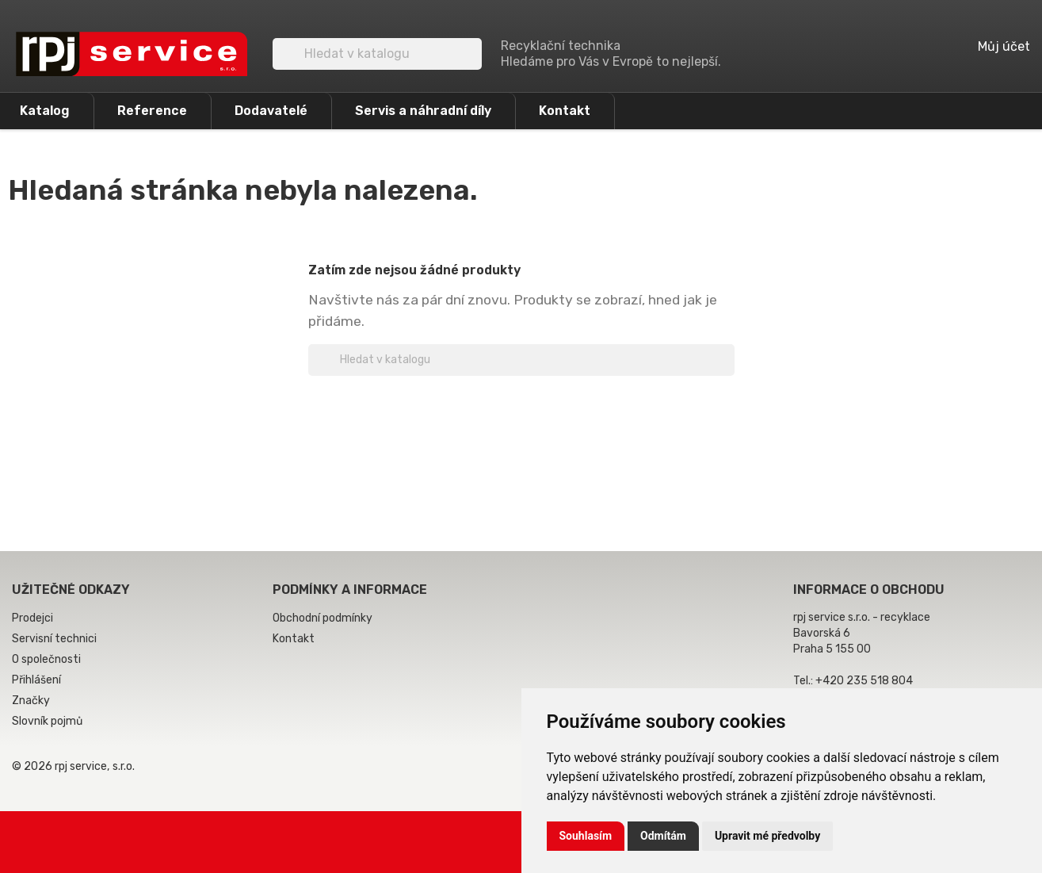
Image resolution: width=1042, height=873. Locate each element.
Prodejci (32, 618)
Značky (31, 700)
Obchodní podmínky (322, 618)
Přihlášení (36, 680)
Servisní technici (54, 638)
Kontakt (564, 110)
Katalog (45, 110)
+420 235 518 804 (864, 680)
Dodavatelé (271, 110)
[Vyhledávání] (377, 54)
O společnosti (46, 659)
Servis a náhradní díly (423, 110)
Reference (152, 110)
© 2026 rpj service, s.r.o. (73, 766)
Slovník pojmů (47, 721)
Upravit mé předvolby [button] (767, 835)
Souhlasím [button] (586, 835)
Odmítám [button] (663, 835)
